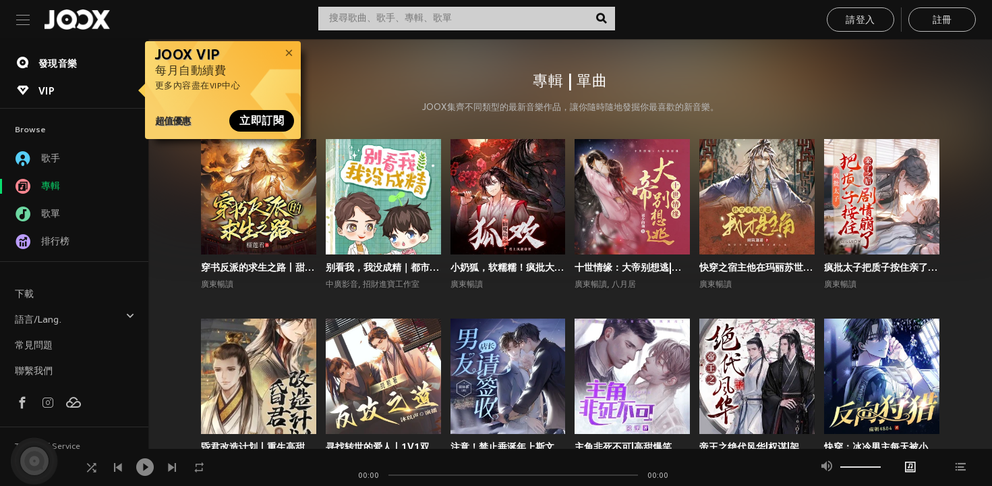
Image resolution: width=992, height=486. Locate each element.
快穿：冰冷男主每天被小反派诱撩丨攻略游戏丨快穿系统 (881, 446)
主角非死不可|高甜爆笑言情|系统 (632, 446)
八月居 (624, 285)
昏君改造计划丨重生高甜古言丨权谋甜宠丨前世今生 (258, 446)
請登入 (860, 21)
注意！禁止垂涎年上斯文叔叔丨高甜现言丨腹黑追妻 (508, 446)
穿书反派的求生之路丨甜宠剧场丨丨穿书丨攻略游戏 (258, 267)
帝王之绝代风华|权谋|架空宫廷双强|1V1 (757, 446)
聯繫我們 (34, 372)
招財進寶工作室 (391, 285)
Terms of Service (47, 447)
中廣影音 (342, 285)
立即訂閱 (261, 120)
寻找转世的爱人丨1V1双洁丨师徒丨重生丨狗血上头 (383, 446)
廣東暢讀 (217, 285)
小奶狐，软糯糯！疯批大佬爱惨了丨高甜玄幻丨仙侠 (508, 267)
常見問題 (34, 346)
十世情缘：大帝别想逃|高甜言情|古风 (632, 267)
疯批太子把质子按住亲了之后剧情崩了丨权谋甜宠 (881, 267)
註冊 (942, 21)
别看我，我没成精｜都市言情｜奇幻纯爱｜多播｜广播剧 (383, 267)
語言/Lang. (75, 318)
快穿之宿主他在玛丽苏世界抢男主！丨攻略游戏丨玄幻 (757, 267)
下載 (24, 295)
